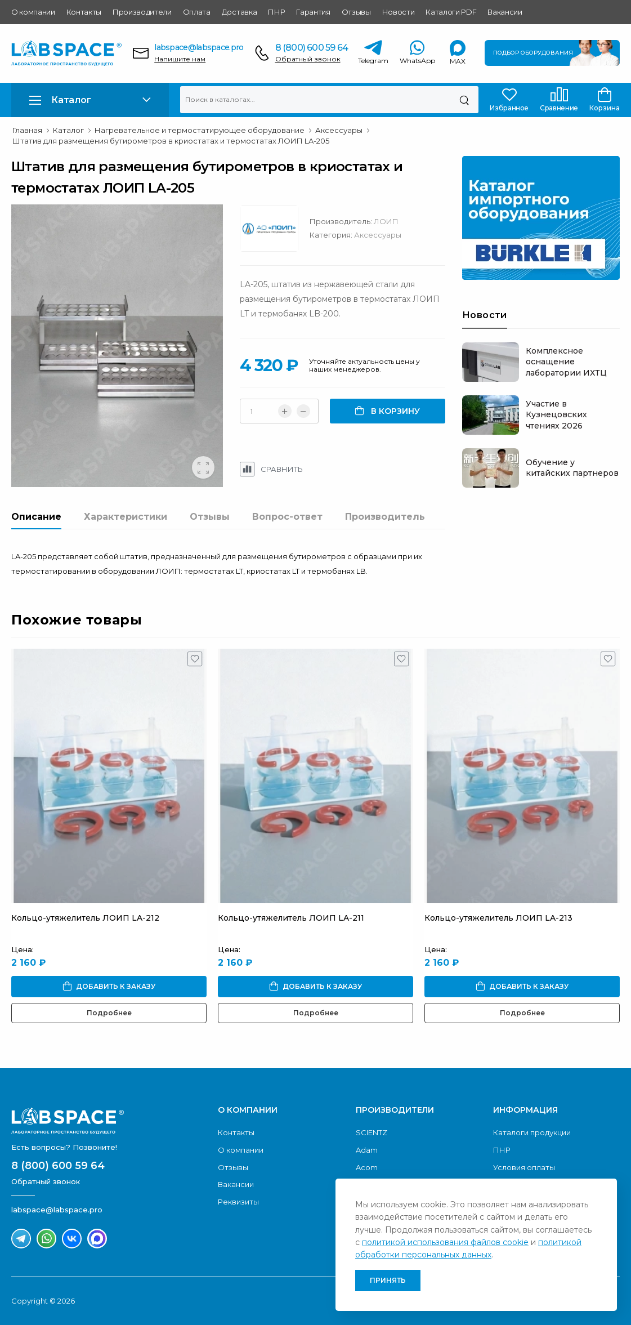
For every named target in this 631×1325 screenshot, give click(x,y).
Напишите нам (179, 59)
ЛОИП (386, 221)
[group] (117, 345)
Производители (142, 11)
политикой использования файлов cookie (445, 1242)
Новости (398, 11)
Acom (367, 1167)
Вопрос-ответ (287, 516)
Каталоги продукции (532, 1132)
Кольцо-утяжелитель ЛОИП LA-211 (291, 918)
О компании (33, 11)
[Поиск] (464, 99)
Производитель (385, 516)
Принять (388, 1280)
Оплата (197, 11)
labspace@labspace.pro (198, 47)
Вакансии (504, 11)
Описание (36, 516)
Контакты (83, 11)
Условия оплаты (524, 1167)
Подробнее (109, 1013)
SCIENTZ (371, 1132)
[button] (90, 100)
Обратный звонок (308, 59)
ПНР (276, 11)
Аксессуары (377, 234)
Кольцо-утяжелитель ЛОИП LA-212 (85, 918)
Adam (367, 1149)
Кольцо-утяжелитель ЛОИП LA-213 (498, 918)
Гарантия (313, 11)
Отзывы (356, 11)
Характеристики (125, 516)
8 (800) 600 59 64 (311, 47)
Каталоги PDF (451, 11)
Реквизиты (238, 1201)
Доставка (239, 11)
